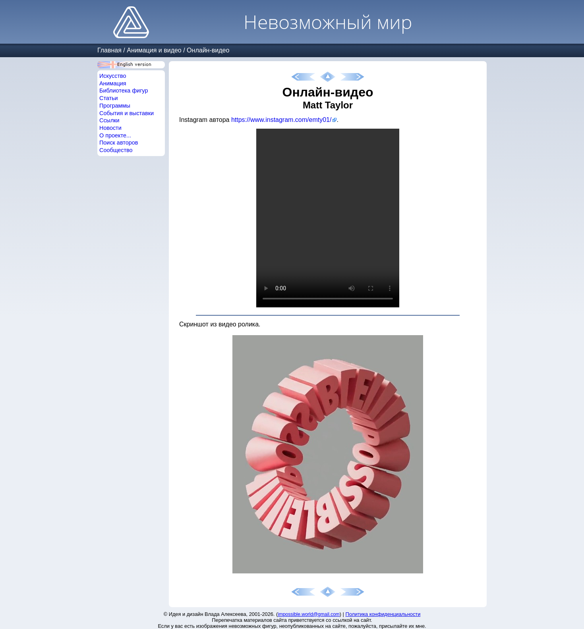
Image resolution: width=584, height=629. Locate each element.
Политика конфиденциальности (383, 614)
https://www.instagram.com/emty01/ (281, 119)
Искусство (112, 76)
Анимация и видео (154, 50)
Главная (109, 50)
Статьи (108, 98)
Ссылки (109, 120)
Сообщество (116, 150)
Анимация (112, 83)
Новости (110, 128)
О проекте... (115, 135)
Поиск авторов (118, 142)
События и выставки (126, 113)
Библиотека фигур (123, 90)
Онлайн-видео (208, 50)
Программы (114, 105)
